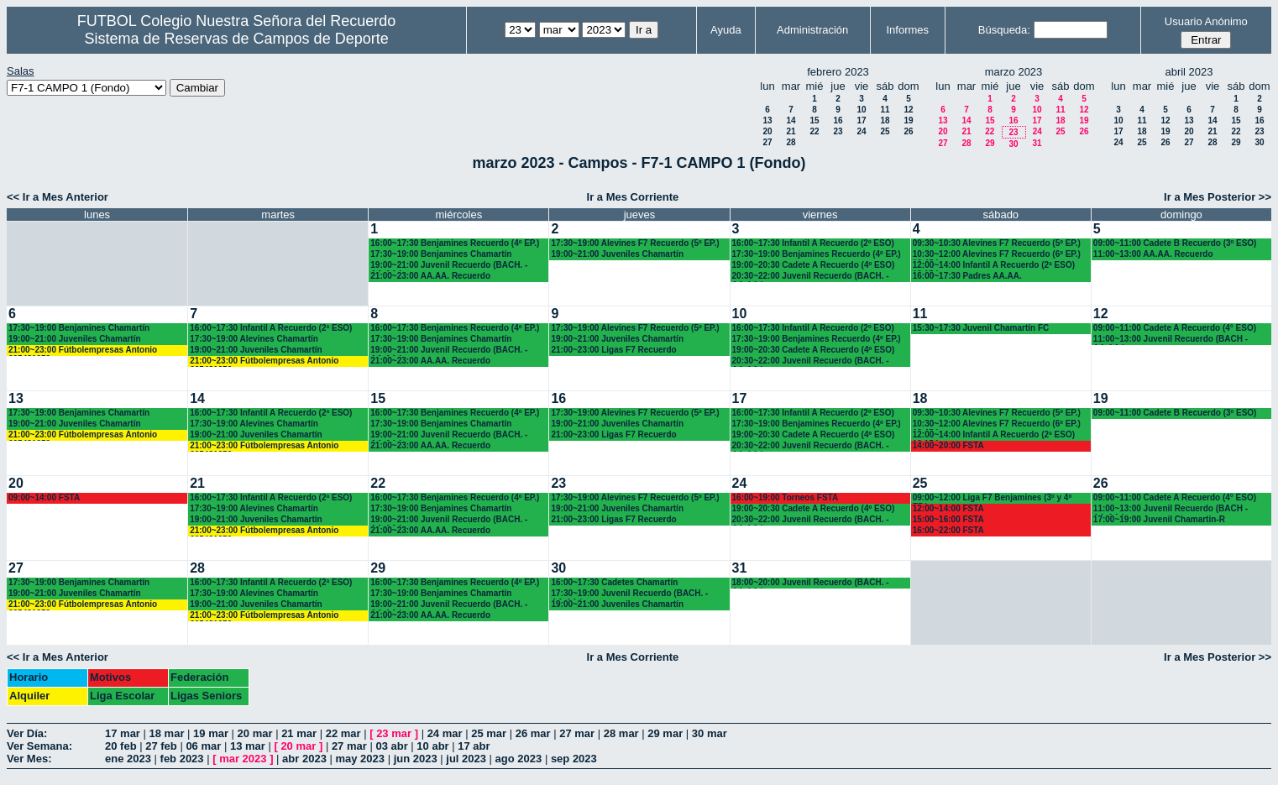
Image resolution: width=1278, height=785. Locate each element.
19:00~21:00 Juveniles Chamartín (617, 254)
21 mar (299, 733)
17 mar (122, 733)
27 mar (576, 733)
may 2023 (360, 758)
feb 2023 (182, 758)
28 (790, 142)
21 (790, 131)
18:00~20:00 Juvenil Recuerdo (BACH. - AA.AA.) (810, 583)
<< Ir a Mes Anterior (57, 197)
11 (884, 109)
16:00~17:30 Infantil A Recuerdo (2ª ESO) (271, 327)
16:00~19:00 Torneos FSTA (785, 497)
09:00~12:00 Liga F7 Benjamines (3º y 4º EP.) (992, 498)
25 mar (488, 733)
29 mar (665, 733)
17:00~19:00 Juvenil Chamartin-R (1159, 519)
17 (861, 120)
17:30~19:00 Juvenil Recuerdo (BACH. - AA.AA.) (629, 594)
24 (861, 131)
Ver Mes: (29, 758)
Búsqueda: (1004, 30)
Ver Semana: (39, 746)
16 (837, 120)
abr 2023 (304, 758)
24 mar (445, 733)
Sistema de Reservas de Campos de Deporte (237, 38)
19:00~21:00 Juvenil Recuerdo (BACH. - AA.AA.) (448, 265)
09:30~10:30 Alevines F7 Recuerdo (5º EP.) (997, 243)
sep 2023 (574, 758)
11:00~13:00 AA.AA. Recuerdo (1153, 254)
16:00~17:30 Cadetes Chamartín (614, 582)
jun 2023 (415, 758)
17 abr (474, 746)
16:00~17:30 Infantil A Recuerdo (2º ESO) (813, 243)
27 (767, 142)
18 (884, 120)
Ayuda (725, 30)
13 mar (247, 746)
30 (1013, 144)
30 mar (709, 733)
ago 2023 (518, 758)
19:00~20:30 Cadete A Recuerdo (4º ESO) (813, 265)
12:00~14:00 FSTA (948, 508)
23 (837, 131)
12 (908, 109)
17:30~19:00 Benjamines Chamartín (440, 254)
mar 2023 (242, 758)
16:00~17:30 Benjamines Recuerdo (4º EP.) (454, 243)
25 (884, 131)
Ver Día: (27, 733)
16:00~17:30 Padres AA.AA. (967, 275)
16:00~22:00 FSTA (948, 530)
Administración (812, 30)
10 (861, 109)
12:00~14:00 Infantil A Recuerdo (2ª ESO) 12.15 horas (994, 265)
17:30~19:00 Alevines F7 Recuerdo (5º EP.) (635, 243)
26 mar (533, 733)
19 (908, 120)
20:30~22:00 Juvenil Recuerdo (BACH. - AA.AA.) (810, 276)
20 (767, 131)
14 (790, 120)
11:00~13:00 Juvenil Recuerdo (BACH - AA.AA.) (1170, 339)
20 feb (121, 746)
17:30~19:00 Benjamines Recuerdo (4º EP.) (816, 254)
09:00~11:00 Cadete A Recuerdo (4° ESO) (1174, 327)
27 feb (161, 746)
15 (814, 120)
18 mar (167, 733)
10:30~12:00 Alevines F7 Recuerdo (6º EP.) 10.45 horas (997, 254)
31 (1036, 143)
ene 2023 (128, 758)
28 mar (621, 733)
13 (767, 120)
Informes (907, 30)
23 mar (393, 733)
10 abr (432, 746)
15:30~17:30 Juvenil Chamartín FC (981, 327)
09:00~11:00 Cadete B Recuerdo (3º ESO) (1175, 243)
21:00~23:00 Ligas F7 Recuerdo (613, 349)
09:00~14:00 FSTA (44, 497)
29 (989, 143)
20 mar (255, 733)
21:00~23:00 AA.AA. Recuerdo (430, 275)
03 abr (391, 746)
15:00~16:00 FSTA (948, 519)
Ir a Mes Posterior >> (1217, 197)
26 (908, 131)
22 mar (343, 733)
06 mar (203, 746)
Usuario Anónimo (1206, 21)
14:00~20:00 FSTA (948, 445)
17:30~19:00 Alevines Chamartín (254, 338)
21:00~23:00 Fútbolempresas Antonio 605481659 (82, 350)
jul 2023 (466, 758)
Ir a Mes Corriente (633, 197)
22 (814, 131)
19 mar (210, 733)
